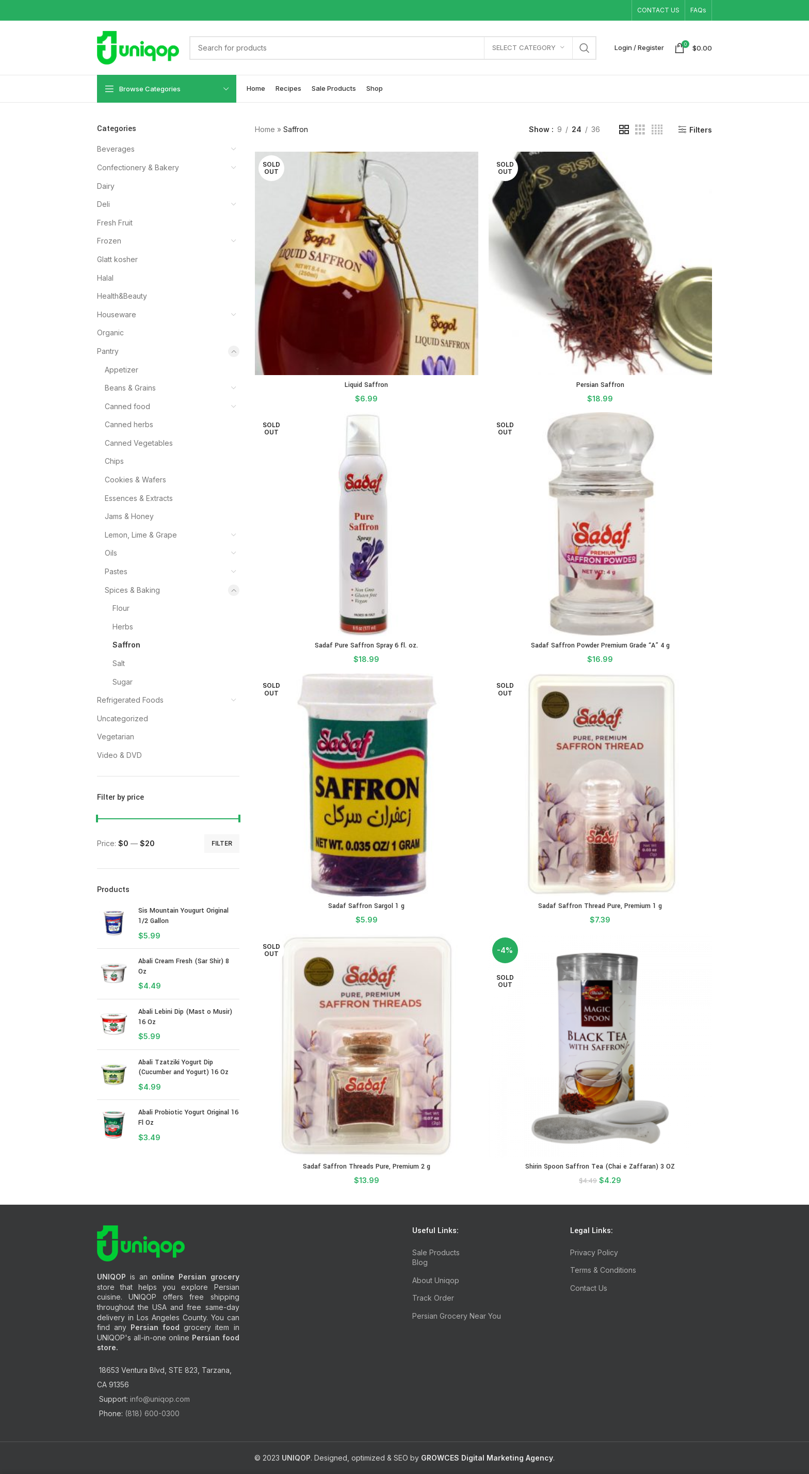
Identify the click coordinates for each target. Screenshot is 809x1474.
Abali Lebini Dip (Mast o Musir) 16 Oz (185, 1017)
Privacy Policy (594, 1252)
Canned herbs (129, 424)
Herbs (122, 626)
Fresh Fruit (115, 222)
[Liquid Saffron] (366, 263)
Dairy (106, 186)
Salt (118, 663)
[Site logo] (138, 46)
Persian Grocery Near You (456, 1315)
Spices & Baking (132, 590)
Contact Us (588, 1288)
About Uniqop (435, 1280)
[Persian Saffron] (600, 263)
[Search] (392, 48)
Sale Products (436, 1252)
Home (265, 129)
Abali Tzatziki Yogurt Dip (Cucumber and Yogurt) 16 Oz (183, 1067)
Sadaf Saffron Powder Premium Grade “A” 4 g (600, 645)
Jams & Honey (129, 516)
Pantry (108, 351)
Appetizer (121, 369)
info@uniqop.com (160, 1399)
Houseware (116, 314)
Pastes (116, 571)
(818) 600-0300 (152, 1413)
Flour (121, 608)
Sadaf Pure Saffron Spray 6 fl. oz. (366, 645)
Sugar (122, 681)
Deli (103, 204)
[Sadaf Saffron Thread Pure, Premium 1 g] (600, 785)
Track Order (433, 1297)
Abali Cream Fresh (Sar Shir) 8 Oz (183, 966)
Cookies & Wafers (135, 479)
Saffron (126, 644)
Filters (700, 129)
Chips (114, 461)
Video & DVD (119, 755)
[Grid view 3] (640, 129)
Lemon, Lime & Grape (141, 534)
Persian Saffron (600, 385)
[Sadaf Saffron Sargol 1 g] (366, 785)
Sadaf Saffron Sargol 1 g (366, 906)
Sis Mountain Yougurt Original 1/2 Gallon (183, 916)
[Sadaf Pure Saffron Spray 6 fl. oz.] (366, 524)
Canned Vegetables (139, 443)
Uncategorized (122, 718)
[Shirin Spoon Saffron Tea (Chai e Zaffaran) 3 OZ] (600, 1045)
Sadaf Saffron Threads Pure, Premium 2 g (366, 1166)
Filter (222, 843)
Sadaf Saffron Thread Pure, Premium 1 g (600, 906)
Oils (111, 552)
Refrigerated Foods (130, 699)
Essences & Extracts (139, 498)
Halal (105, 277)
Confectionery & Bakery (138, 167)
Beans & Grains (130, 387)
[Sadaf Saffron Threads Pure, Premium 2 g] (366, 1045)
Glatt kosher (117, 259)
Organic (110, 332)
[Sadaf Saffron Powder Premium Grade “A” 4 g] (600, 524)
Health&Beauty (122, 295)
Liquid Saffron (366, 385)
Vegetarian (115, 736)
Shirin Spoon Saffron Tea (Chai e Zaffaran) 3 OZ (600, 1166)
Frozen (109, 240)
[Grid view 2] (624, 129)
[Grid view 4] (657, 129)
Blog (420, 1262)
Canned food (127, 406)
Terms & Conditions (603, 1270)
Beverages (116, 148)
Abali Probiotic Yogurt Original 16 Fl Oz (188, 1117)
